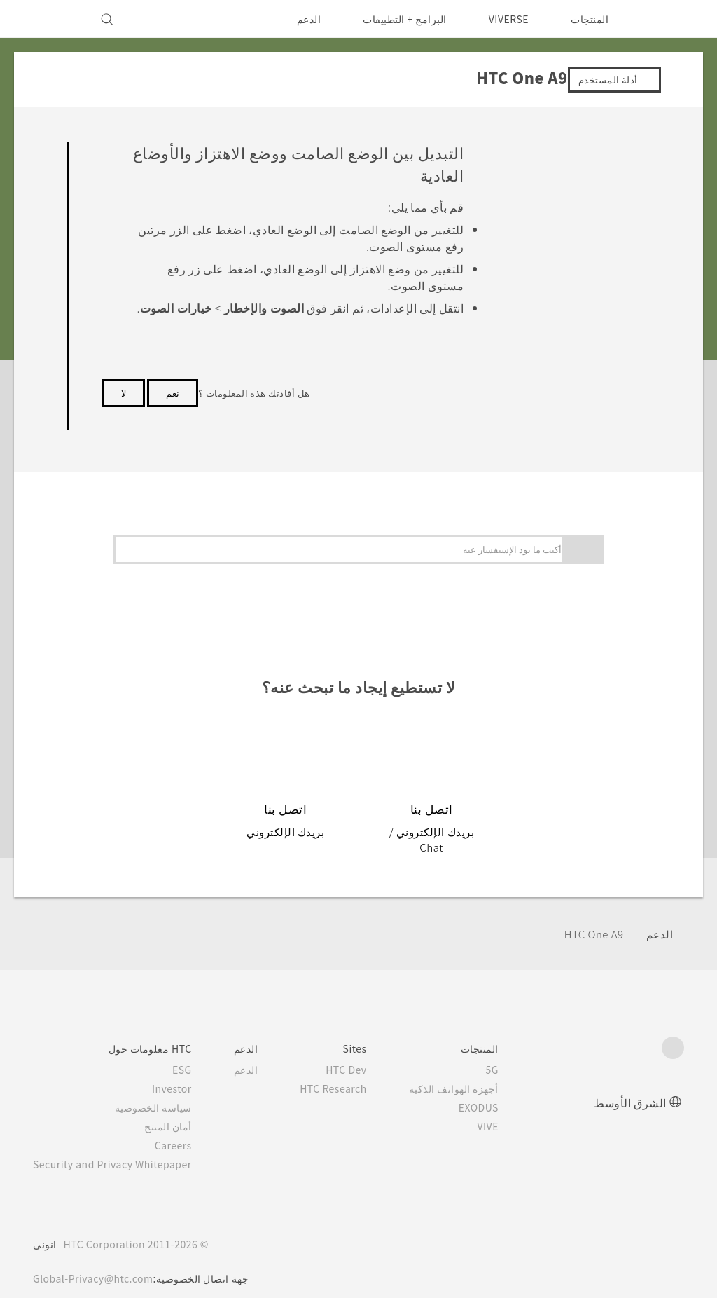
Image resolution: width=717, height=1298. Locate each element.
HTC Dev (363, 1053)
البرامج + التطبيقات (396, 19)
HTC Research (349, 1072)
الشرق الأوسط (630, 1086)
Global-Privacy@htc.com (97, 1262)
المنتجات (589, 19)
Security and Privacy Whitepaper (118, 1148)
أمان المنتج (180, 1110)
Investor (182, 1072)
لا (123, 409)
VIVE (507, 1110)
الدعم (299, 19)
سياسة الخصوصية (165, 1091)
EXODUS (496, 1091)
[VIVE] (52, 19)
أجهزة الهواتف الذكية (474, 1072)
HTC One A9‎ (589, 918)
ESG (193, 1053)
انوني (45, 1228)
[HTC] (667, 19)
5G (513, 1053)
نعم (172, 409)
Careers (184, 1129)
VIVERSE (505, 19)
